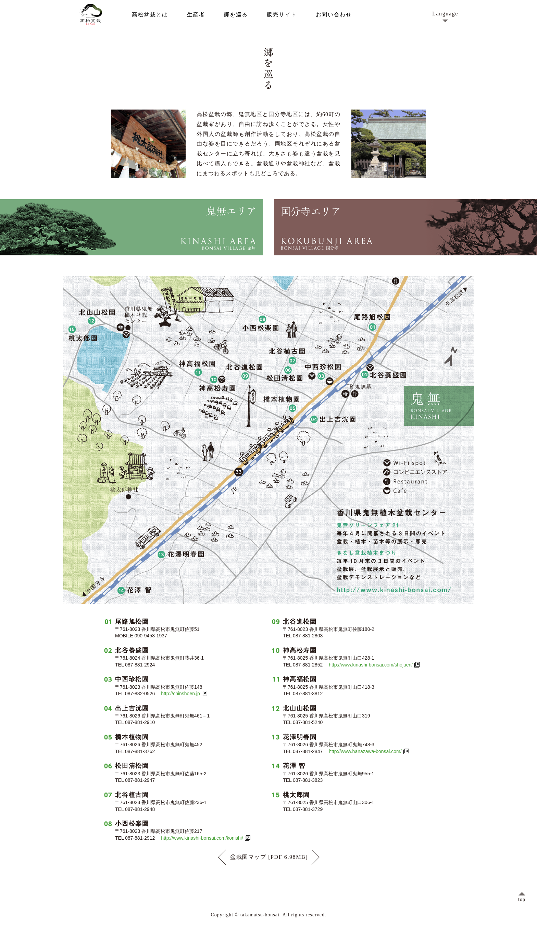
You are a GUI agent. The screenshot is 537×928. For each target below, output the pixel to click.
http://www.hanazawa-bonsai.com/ (365, 751)
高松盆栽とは (150, 14)
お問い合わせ (334, 14)
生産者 (196, 14)
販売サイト (282, 14)
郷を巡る (236, 14)
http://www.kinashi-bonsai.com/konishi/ (202, 838)
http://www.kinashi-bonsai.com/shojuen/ (371, 665)
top (521, 899)
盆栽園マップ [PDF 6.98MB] (268, 857)
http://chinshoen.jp (180, 693)
